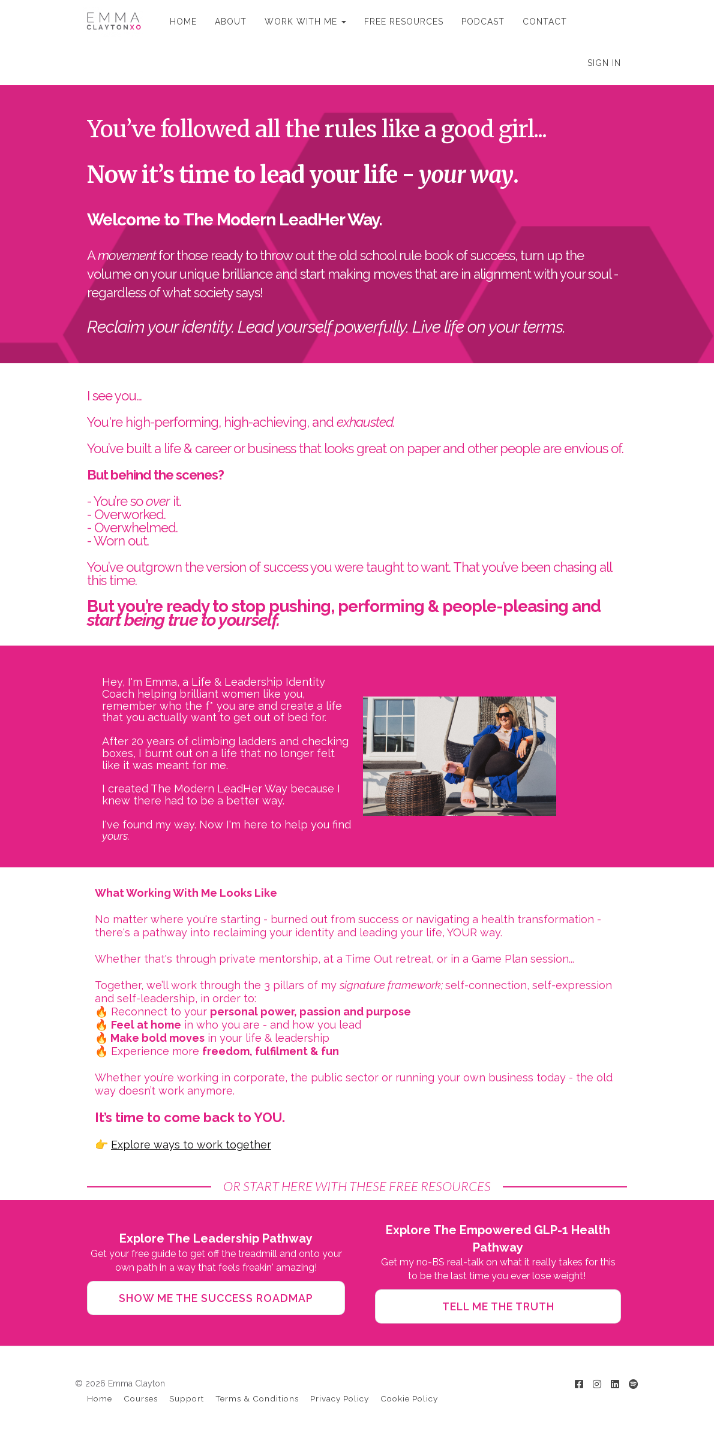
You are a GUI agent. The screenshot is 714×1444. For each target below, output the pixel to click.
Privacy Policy (339, 1401)
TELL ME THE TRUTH (498, 1307)
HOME (175, 21)
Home (99, 1401)
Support (186, 1401)
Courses (141, 1401)
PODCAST (475, 21)
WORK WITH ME (297, 21)
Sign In (604, 63)
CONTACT (537, 21)
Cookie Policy (409, 1401)
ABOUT (223, 21)
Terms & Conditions (257, 1401)
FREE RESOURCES (396, 21)
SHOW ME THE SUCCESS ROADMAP (216, 1299)
